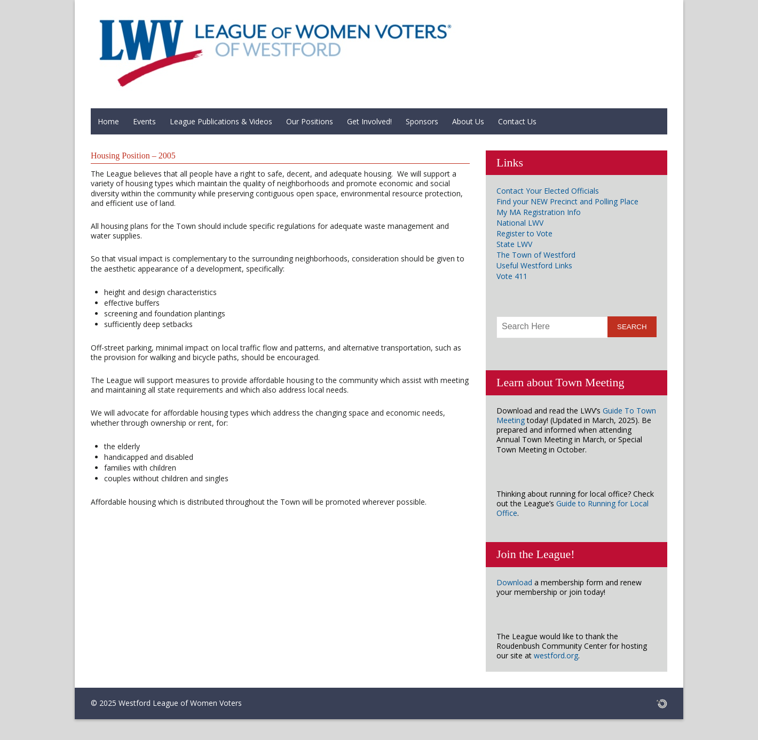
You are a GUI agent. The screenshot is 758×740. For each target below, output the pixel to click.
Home (108, 121)
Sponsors (422, 121)
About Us (468, 121)
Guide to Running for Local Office (572, 508)
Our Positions (309, 121)
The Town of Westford (535, 255)
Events (144, 121)
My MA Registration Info (538, 212)
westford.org (556, 655)
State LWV (514, 244)
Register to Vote (524, 233)
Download (514, 582)
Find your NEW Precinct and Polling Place (567, 201)
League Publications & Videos (221, 121)
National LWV (519, 223)
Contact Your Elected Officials (547, 191)
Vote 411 (511, 276)
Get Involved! (369, 121)
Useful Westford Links (534, 265)
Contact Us (517, 121)
